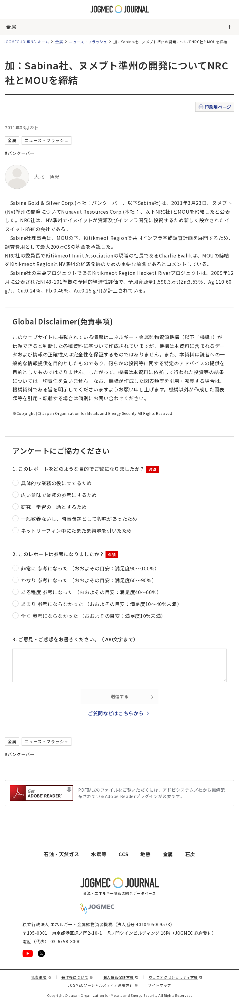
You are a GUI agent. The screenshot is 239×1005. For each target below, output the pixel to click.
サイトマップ (159, 985)
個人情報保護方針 (121, 977)
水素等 (98, 854)
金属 (11, 26)
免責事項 (41, 977)
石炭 (190, 854)
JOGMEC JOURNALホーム (26, 41)
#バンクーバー (19, 153)
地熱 (145, 854)
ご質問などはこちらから (116, 713)
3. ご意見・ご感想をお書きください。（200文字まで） (75, 639)
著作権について (77, 977)
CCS (123, 854)
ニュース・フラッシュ (88, 41)
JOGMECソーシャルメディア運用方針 (103, 985)
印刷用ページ (214, 107)
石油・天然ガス (61, 854)
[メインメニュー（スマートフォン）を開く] (228, 9)
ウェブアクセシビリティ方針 (176, 977)
